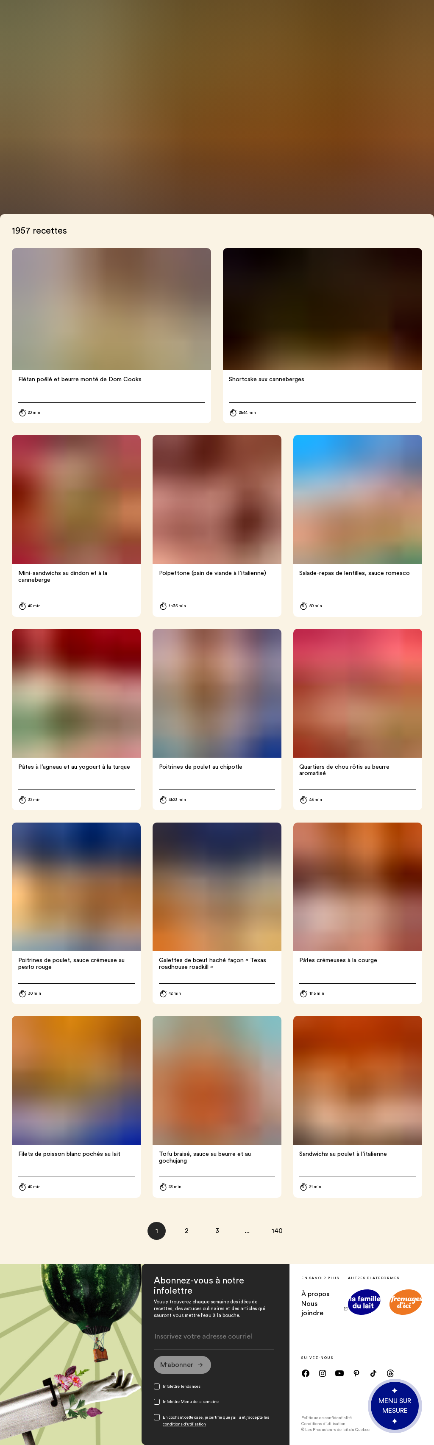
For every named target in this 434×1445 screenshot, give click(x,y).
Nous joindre (324, 1308)
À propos (315, 1294)
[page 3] (217, 1231)
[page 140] (277, 1231)
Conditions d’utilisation (323, 1424)
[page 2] (187, 1231)
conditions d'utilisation (184, 1424)
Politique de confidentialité (326, 1418)
